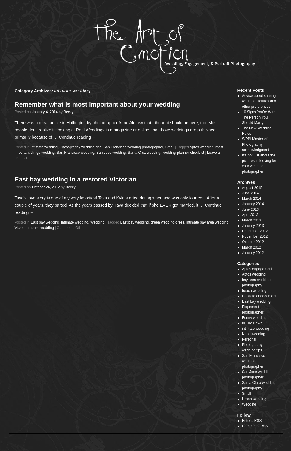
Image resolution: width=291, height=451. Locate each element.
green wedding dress (167, 222)
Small (169, 147)
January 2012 (253, 253)
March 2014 (251, 198)
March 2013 (251, 220)
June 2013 (250, 209)
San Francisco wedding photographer (133, 147)
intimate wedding (44, 147)
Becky (68, 112)
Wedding (97, 222)
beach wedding (254, 291)
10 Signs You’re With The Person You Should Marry (258, 117)
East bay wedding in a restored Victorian (76, 179)
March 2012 (251, 247)
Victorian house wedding (34, 228)
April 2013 (250, 215)
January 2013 (253, 226)
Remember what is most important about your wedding (97, 104)
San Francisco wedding (75, 152)
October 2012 (253, 242)
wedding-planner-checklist (183, 152)
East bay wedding (45, 222)
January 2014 (253, 204)
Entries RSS (252, 421)
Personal (249, 339)
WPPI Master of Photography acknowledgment (255, 144)
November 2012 (255, 236)
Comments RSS (255, 426)
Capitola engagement (259, 296)
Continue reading (78, 137)
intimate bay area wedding (207, 222)
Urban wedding (254, 399)
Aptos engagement (257, 269)
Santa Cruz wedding (144, 152)
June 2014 (250, 193)
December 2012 (255, 231)
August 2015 (252, 188)
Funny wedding (254, 318)
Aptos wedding (202, 147)
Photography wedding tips (80, 147)
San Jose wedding (111, 152)
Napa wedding (253, 334)
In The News (252, 323)
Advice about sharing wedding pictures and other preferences (259, 101)
